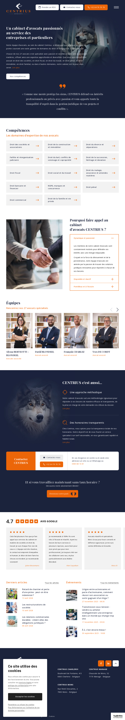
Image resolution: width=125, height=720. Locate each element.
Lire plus (16, 67)
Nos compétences (18, 76)
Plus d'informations (24, 145)
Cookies (52, 716)
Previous (111, 309)
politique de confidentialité (18, 685)
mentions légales (25, 682)
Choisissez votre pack (58, 494)
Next (118, 309)
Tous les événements (109, 583)
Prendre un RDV (49, 7)
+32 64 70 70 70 (98, 7)
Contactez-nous (73, 7)
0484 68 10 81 (78, 464)
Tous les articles (52, 583)
